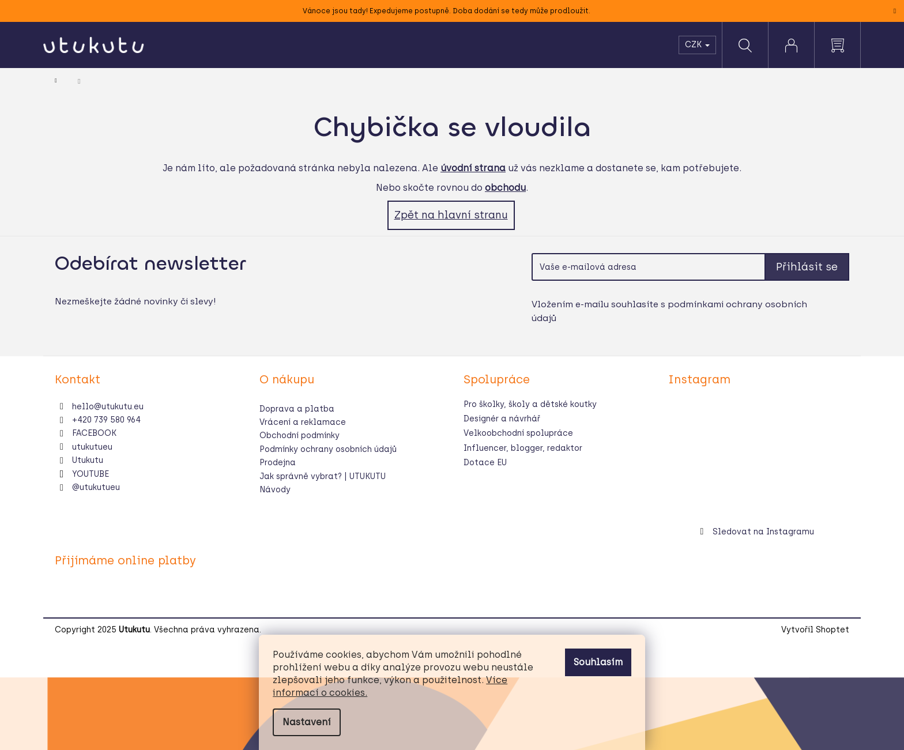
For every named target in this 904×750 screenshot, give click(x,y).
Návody (275, 490)
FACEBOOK (94, 433)
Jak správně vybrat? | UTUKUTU (322, 476)
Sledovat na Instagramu (763, 532)
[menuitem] (192, 45)
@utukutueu (96, 487)
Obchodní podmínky (299, 435)
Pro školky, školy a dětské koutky (530, 404)
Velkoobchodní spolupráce (518, 433)
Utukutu (87, 460)
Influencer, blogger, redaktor (523, 448)
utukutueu (92, 447)
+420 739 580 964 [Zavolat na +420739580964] (106, 420)
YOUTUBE (90, 474)
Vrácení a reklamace (302, 422)
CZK (697, 45)
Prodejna (277, 463)
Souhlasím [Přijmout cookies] (598, 662)
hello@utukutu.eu (108, 407)
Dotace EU (485, 462)
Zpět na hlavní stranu (451, 215)
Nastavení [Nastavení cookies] (306, 722)
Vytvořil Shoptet (815, 630)
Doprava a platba (296, 409)
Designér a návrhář (502, 418)
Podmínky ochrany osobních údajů (328, 449)
